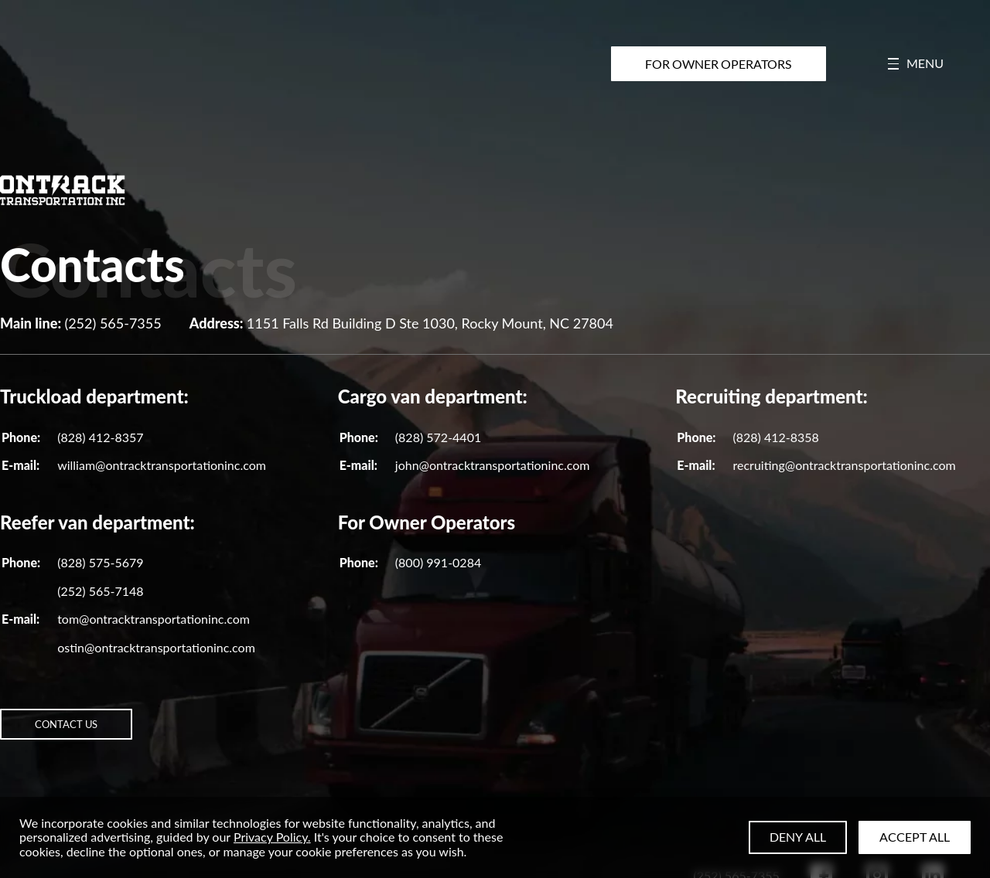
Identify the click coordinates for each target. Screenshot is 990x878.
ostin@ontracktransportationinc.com (156, 647)
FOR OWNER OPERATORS (720, 63)
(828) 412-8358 (775, 437)
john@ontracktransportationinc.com (492, 465)
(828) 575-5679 (100, 562)
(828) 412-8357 (100, 437)
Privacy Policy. (272, 836)
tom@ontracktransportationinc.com (153, 618)
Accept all (914, 837)
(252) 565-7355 (112, 323)
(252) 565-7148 (100, 591)
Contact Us (92, 733)
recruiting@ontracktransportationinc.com (843, 465)
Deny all (798, 837)
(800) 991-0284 (438, 562)
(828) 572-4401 (438, 437)
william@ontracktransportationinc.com (161, 465)
